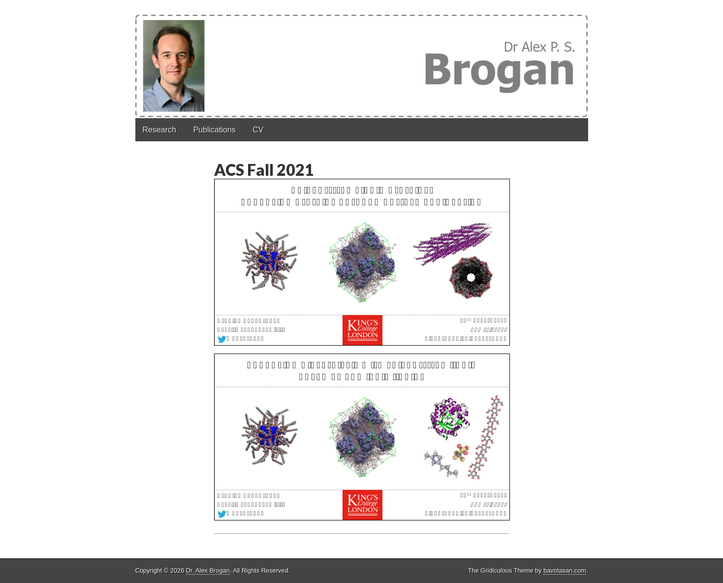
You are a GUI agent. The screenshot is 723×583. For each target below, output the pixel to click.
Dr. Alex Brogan (208, 570)
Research (159, 130)
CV (257, 130)
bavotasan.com (564, 570)
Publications (214, 130)
